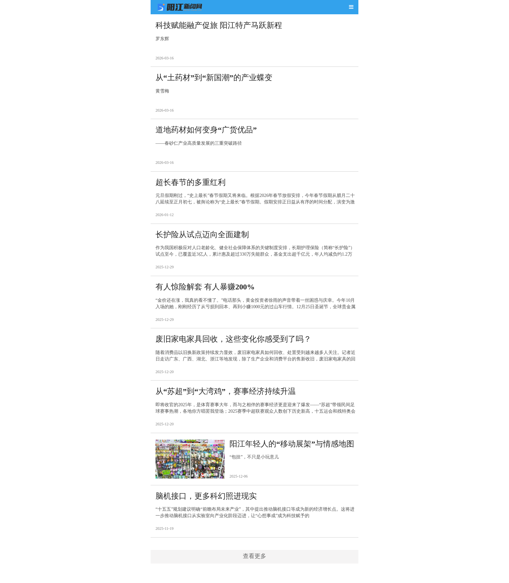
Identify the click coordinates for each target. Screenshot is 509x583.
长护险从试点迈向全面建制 (202, 236)
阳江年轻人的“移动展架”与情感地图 (292, 447)
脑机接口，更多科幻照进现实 (206, 499)
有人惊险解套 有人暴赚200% (205, 289)
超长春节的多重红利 (190, 183)
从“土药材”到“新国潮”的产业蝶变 (213, 78)
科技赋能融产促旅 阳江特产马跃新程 (218, 25)
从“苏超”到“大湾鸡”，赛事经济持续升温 (225, 394)
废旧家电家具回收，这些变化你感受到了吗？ (233, 341)
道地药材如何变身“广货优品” (206, 131)
